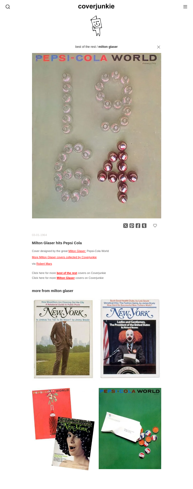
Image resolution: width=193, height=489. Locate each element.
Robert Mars (44, 263)
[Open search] (7, 6)
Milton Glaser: (77, 251)
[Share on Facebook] (138, 225)
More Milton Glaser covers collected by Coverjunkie (64, 257)
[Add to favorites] (155, 225)
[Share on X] (125, 225)
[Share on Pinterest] (131, 225)
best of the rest (85, 47)
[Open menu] (185, 6)
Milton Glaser (108, 47)
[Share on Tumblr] (144, 225)
